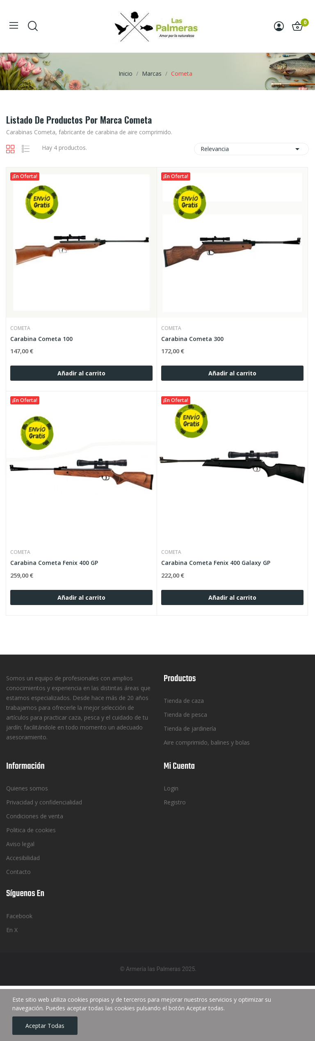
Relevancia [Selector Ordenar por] (251, 149)
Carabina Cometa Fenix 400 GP (54, 563)
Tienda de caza (184, 701)
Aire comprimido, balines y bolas (207, 742)
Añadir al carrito (81, 373)
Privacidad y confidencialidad (44, 802)
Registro (175, 802)
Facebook (19, 916)
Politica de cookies (31, 830)
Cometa (20, 328)
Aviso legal (20, 844)
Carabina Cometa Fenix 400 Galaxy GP (215, 563)
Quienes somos (27, 788)
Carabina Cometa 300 (192, 339)
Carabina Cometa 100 (41, 339)
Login (171, 788)
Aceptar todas (44, 1026)
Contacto (18, 872)
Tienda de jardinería (190, 728)
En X (12, 930)
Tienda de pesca (185, 714)
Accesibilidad (23, 858)
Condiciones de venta (34, 816)
